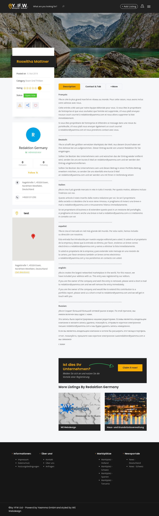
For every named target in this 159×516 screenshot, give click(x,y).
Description (69, 86)
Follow (33, 173)
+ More (114, 86)
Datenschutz (24, 463)
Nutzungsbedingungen (28, 466)
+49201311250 (29, 198)
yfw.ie (61, 189)
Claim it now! (129, 366)
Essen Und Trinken (34, 80)
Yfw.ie (61, 99)
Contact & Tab (93, 86)
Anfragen (50, 466)
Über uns (50, 463)
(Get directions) (22, 273)
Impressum (23, 459)
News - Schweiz (136, 466)
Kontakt (49, 459)
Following (44, 164)
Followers (22, 164)
